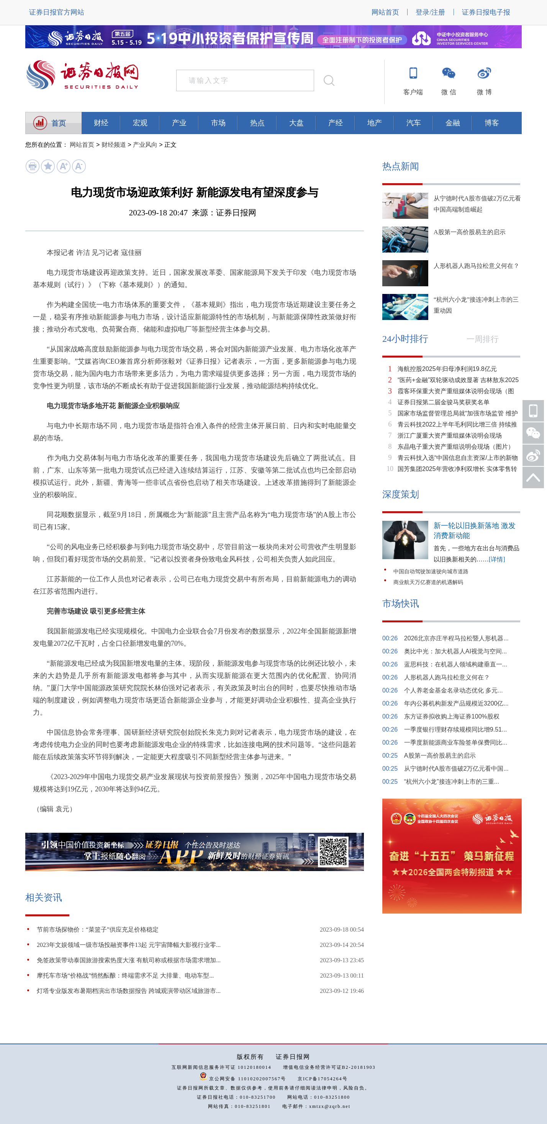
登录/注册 (430, 12)
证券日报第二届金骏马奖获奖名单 (444, 402)
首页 (58, 123)
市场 (218, 123)
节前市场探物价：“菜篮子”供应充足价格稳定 (98, 929)
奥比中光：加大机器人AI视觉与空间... (455, 651)
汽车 (413, 123)
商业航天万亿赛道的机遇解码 (428, 582)
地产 (374, 123)
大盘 (296, 123)
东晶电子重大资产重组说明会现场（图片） (456, 446)
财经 (101, 123)
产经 (335, 123)
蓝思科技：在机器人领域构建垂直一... (455, 664)
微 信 (448, 92)
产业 (179, 123)
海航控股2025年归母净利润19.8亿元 (447, 369)
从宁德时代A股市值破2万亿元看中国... (456, 768)
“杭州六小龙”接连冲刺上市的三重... (451, 781)
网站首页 (385, 12)
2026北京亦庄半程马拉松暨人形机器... (456, 638)
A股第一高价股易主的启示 (470, 232)
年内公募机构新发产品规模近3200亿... (456, 703)
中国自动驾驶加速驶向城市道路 (430, 571)
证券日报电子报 (486, 12)
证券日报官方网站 (56, 12)
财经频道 (114, 144)
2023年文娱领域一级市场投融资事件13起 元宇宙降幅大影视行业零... (129, 945)
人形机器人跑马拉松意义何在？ (476, 266)
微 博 (484, 92)
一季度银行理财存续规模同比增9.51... (455, 729)
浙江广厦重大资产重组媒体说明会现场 (450, 435)
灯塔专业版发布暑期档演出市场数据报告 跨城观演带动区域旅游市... (129, 991)
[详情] (497, 559)
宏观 (140, 123)
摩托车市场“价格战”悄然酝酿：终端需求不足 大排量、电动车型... (125, 975)
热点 (257, 123)
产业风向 (145, 144)
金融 (452, 123)
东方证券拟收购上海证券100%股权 (452, 716)
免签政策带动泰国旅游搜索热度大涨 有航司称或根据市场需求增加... (129, 960)
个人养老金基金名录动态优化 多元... (453, 690)
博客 (492, 123)
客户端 (413, 92)
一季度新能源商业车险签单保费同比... (455, 742)
